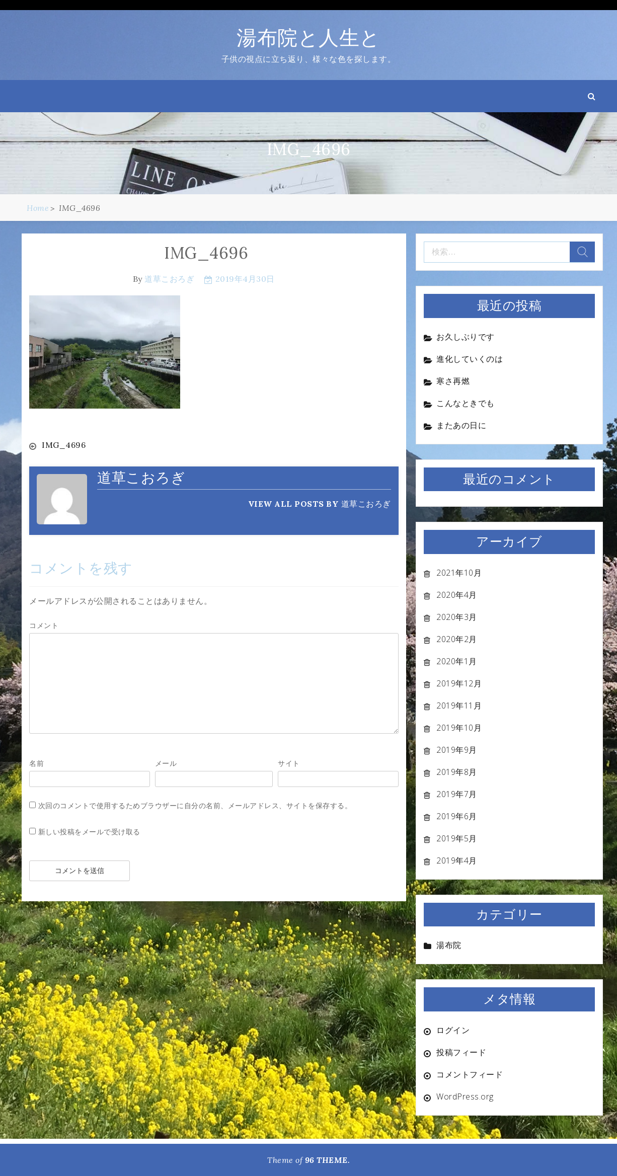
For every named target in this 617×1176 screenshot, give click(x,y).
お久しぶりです (465, 336)
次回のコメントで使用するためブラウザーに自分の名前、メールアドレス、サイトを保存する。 (195, 805)
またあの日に (461, 425)
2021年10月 (459, 572)
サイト (289, 762)
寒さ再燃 (453, 380)
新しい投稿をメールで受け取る (89, 831)
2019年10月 (459, 727)
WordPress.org (465, 1096)
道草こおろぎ (169, 279)
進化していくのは (469, 358)
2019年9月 (456, 749)
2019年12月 (459, 683)
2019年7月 (456, 794)
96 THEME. (327, 1160)
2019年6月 (456, 816)
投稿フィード (461, 1052)
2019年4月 (456, 860)
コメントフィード (469, 1074)
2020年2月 (456, 639)
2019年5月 (456, 838)
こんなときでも (465, 403)
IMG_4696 (64, 445)
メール (166, 762)
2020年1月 (456, 661)
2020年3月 (456, 616)
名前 (36, 762)
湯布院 (448, 945)
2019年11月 (459, 705)
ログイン (453, 1030)
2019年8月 (456, 771)
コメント (43, 625)
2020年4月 (456, 594)
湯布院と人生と (308, 37)
